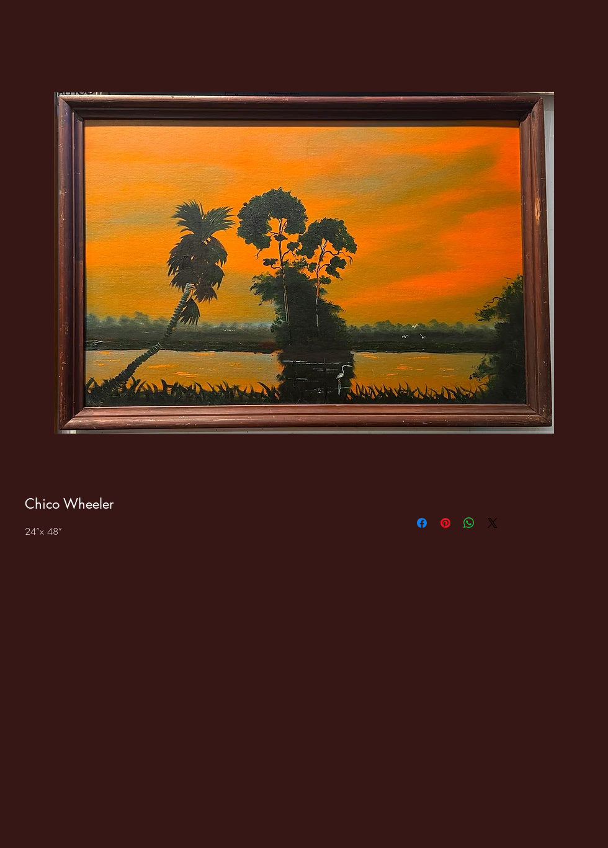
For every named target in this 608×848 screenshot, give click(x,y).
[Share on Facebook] (421, 522)
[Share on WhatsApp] (469, 522)
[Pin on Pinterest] (445, 522)
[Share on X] (492, 522)
